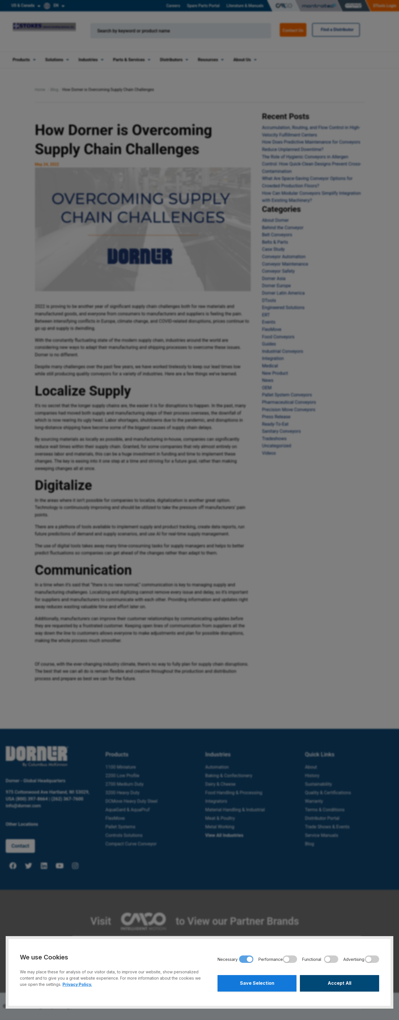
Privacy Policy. (77, 984)
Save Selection (257, 983)
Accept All (339, 983)
